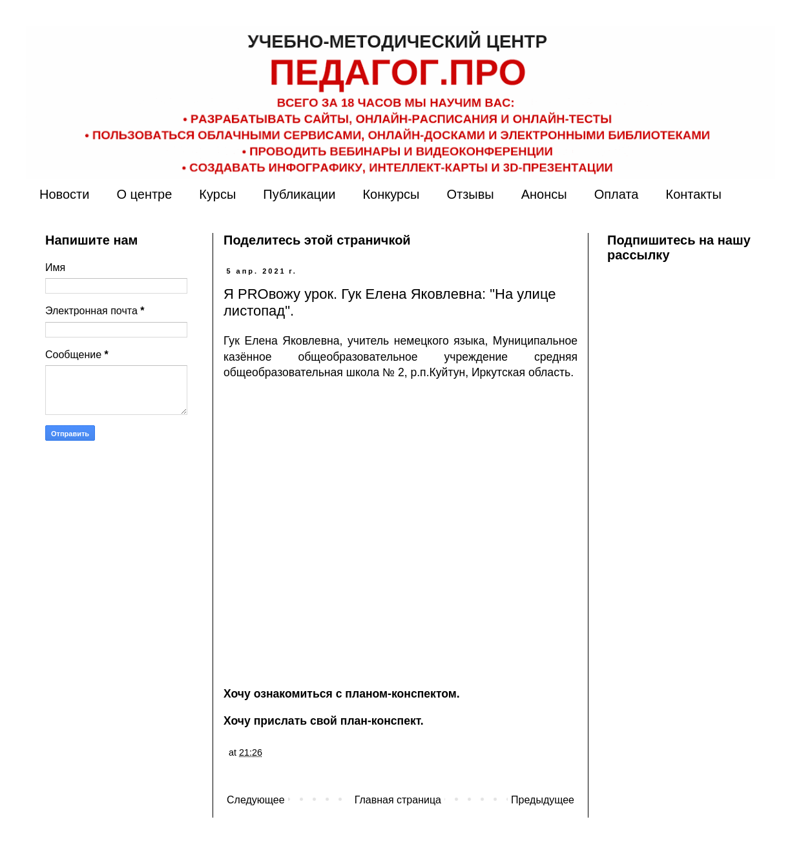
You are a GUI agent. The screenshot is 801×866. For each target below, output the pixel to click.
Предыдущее (542, 799)
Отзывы (470, 194)
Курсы (217, 194)
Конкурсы (390, 194)
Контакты (693, 194)
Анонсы (544, 194)
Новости (64, 194)
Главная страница (398, 799)
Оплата (616, 194)
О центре (144, 194)
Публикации (299, 194)
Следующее (256, 799)
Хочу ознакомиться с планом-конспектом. (342, 693)
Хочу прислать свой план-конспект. (324, 720)
